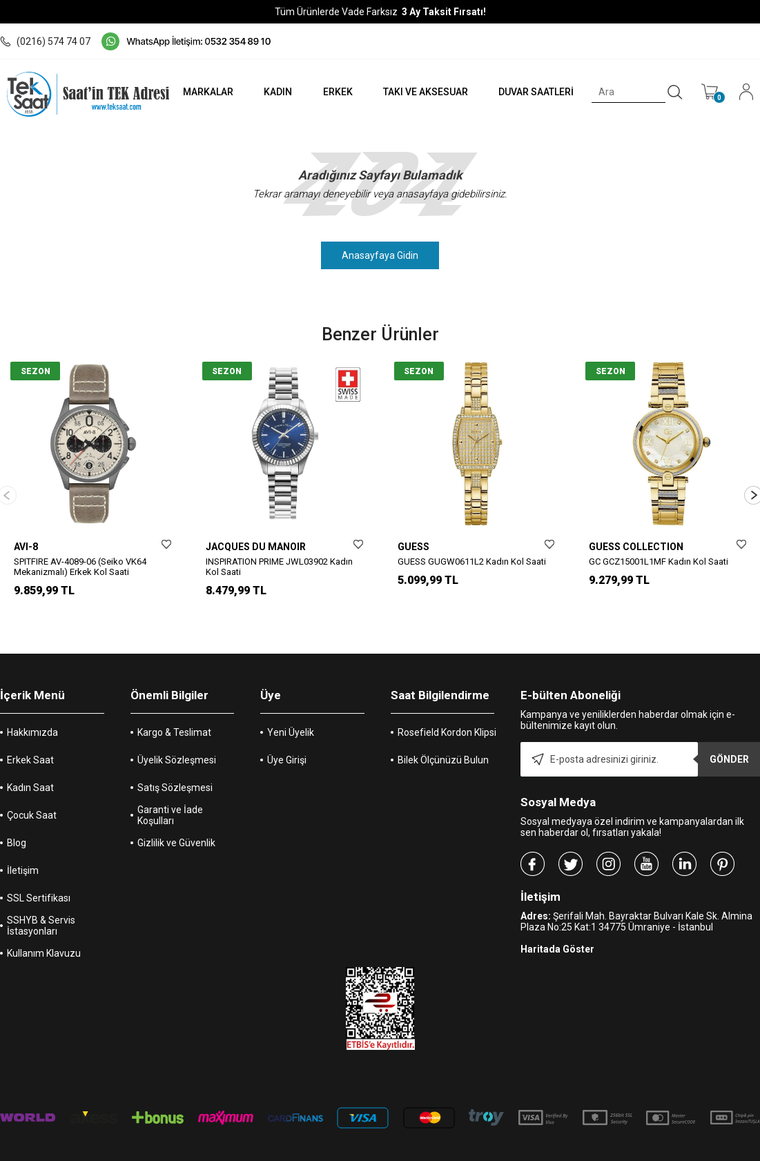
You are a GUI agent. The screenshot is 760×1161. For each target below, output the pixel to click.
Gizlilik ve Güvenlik (176, 820)
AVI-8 (26, 546)
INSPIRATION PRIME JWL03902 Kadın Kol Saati (279, 566)
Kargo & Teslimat (174, 710)
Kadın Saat (30, 765)
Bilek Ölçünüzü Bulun (443, 737)
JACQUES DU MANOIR (256, 546)
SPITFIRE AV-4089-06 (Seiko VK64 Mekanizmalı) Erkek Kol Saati (80, 566)
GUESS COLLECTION (636, 546)
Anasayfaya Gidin (380, 255)
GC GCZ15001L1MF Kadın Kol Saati (658, 561)
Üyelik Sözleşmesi (176, 737)
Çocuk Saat (32, 793)
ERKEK (337, 91)
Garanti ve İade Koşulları (170, 793)
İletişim (23, 848)
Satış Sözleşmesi (175, 765)
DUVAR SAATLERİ (536, 91)
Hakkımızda (32, 710)
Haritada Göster (557, 927)
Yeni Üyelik (290, 710)
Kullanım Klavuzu (44, 931)
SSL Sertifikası (38, 875)
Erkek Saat (30, 737)
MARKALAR (208, 91)
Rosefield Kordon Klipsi (447, 710)
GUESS (413, 546)
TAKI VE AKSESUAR (425, 91)
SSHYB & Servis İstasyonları (41, 903)
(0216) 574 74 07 (45, 41)
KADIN (278, 91)
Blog (16, 820)
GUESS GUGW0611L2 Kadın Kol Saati (472, 561)
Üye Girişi (286, 737)
